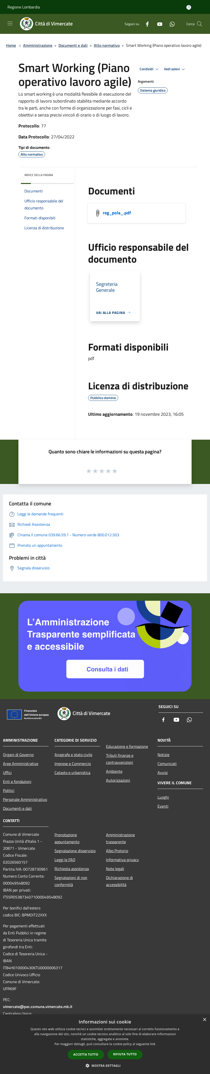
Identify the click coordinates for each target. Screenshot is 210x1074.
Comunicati (167, 764)
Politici (8, 790)
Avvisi (163, 773)
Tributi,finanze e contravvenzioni (119, 758)
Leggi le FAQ (64, 860)
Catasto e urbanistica (72, 773)
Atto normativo (107, 45)
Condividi (150, 69)
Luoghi (163, 797)
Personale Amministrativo (25, 799)
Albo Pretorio (117, 851)
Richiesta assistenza (71, 869)
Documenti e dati (73, 45)
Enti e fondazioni (17, 781)
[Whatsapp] (170, 23)
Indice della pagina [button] (38, 175)
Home (11, 45)
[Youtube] (158, 23)
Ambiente (114, 771)
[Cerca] (200, 24)
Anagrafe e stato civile (73, 755)
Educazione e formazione (127, 746)
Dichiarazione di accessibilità (119, 881)
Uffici (7, 773)
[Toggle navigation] (10, 23)
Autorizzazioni (118, 780)
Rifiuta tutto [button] (125, 1054)
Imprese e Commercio (72, 764)
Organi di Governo (18, 755)
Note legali (115, 869)
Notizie (163, 755)
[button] (105, 1065)
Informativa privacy (122, 860)
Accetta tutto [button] (85, 1054)
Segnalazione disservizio (75, 851)
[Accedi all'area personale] (189, 7)
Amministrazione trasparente (120, 838)
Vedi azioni (175, 69)
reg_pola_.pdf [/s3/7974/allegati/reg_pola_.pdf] (117, 212)
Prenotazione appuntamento (66, 838)
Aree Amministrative (20, 764)
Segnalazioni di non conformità (70, 881)
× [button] (204, 1020)
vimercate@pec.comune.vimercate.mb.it (37, 1007)
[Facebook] (145, 23)
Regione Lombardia (23, 7)
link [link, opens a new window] (153, 1044)
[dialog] (105, 1044)
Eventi (163, 806)
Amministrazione (37, 45)
